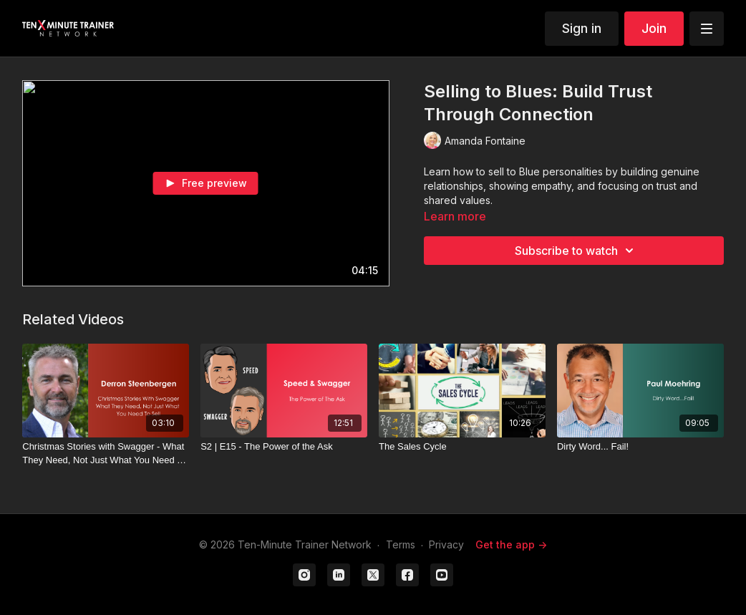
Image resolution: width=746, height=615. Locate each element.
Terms (400, 544)
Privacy (446, 544)
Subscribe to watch (576, 250)
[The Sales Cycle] (462, 447)
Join (654, 28)
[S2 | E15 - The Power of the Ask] (283, 447)
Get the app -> (511, 544)
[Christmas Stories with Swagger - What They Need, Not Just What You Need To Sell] (105, 454)
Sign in (581, 28)
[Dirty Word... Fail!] (640, 447)
